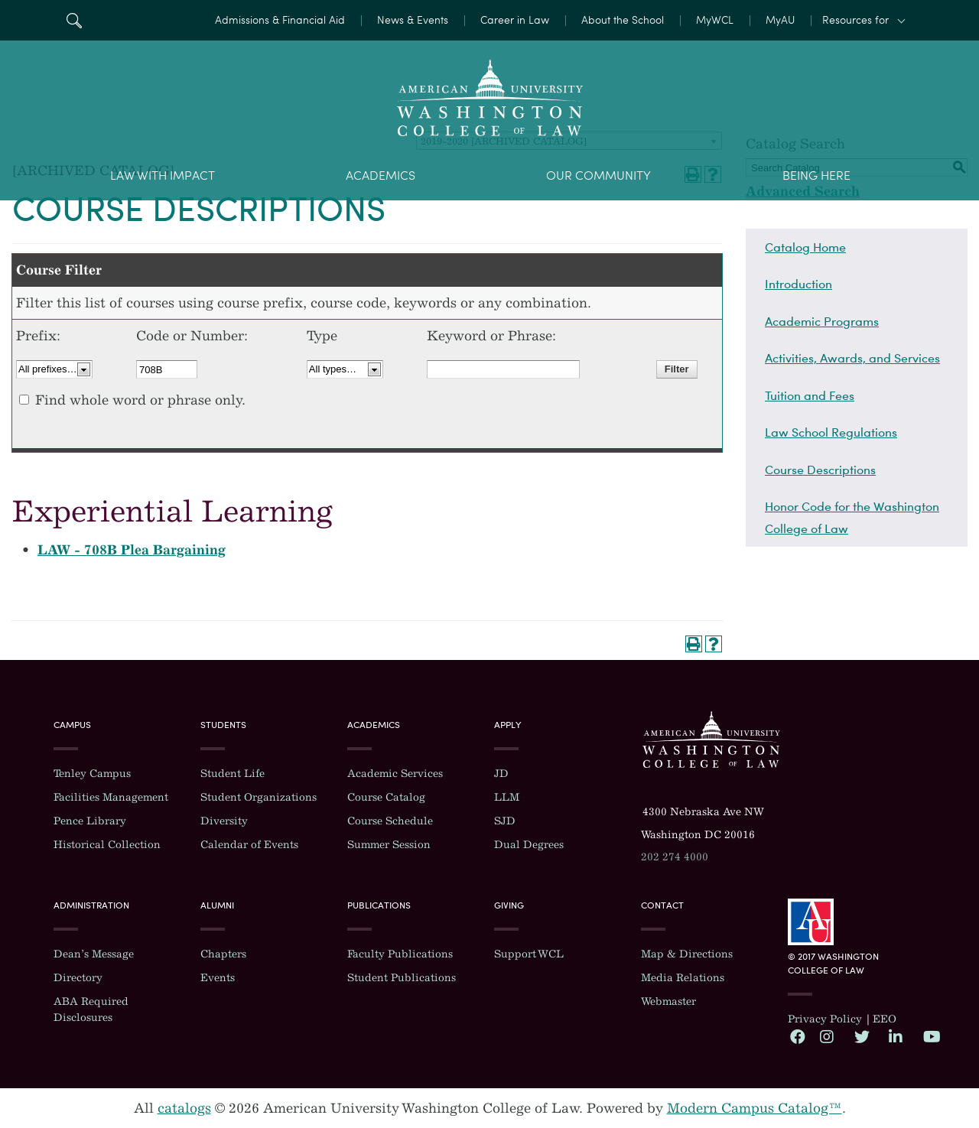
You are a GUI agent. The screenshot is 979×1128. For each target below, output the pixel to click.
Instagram (827, 1036)
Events (217, 977)
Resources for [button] (855, 20)
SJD (505, 820)
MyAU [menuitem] (780, 20)
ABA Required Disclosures (91, 1009)
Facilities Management (111, 797)
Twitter (861, 1036)
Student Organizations (258, 797)
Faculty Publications (400, 954)
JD (501, 773)
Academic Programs (822, 321)
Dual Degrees (529, 844)
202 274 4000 (674, 856)
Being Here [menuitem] (816, 175)
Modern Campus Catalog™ (754, 1108)
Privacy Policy (825, 1019)
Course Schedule (390, 820)
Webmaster (668, 1001)
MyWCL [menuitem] (714, 20)
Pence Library (90, 820)
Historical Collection (107, 844)
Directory (78, 977)
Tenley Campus (92, 773)
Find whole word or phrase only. (140, 400)
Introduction (798, 283)
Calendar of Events (249, 844)
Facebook (797, 1036)
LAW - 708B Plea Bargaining (131, 549)
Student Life (232, 773)
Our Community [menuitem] (598, 175)
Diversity (224, 820)
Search (74, 20)
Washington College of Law (711, 739)
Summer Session (389, 844)
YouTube (930, 1036)
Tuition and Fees (809, 395)
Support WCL (529, 954)
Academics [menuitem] (380, 175)
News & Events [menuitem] (412, 20)
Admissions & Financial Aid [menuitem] (280, 20)
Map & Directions (687, 954)
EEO (884, 1019)
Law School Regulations (831, 432)
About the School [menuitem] (622, 20)
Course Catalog (386, 797)
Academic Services (395, 773)
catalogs (184, 1108)
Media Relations (682, 977)
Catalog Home (805, 247)
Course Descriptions (820, 469)
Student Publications (401, 977)
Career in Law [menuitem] (514, 20)
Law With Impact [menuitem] (162, 175)
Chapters (223, 954)
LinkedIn (895, 1036)
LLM (506, 797)
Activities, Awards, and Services (852, 358)
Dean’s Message (94, 954)
